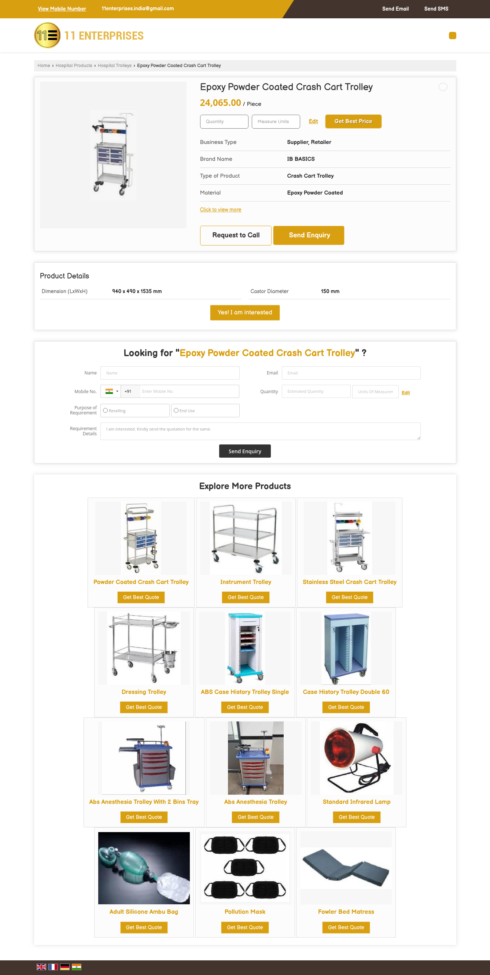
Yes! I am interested (245, 312)
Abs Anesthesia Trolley (255, 802)
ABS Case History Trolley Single (245, 692)
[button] (62, 9)
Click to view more (221, 210)
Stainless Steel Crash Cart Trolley (350, 582)
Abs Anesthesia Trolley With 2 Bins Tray (144, 802)
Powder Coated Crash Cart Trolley (141, 582)
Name (90, 373)
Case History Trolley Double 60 (346, 692)
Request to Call (236, 235)
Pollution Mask (245, 912)
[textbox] (276, 122)
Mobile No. (85, 391)
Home (44, 66)
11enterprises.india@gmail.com (138, 8)
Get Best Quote (141, 597)
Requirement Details (83, 431)
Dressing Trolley (144, 692)
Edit (313, 122)
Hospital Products (74, 66)
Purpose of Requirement (83, 410)
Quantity (269, 391)
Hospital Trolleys (115, 66)
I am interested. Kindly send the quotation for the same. (260, 431)
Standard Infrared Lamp (357, 802)
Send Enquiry (309, 235)
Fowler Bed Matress (346, 912)
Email (272, 373)
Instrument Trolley (245, 582)
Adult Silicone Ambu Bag (144, 912)
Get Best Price (353, 121)
